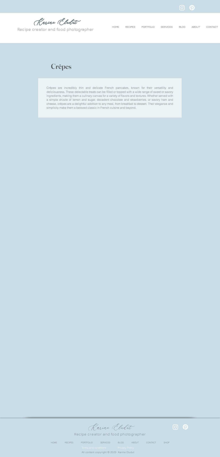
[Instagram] (182, 7)
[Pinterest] (192, 7)
